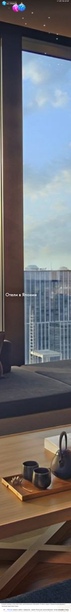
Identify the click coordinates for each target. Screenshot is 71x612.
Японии (9, 610)
